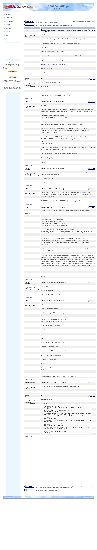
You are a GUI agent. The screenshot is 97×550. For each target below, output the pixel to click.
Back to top (28, 76)
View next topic (90, 21)
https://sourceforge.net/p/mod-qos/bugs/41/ (53, 51)
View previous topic (78, 21)
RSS (7, 35)
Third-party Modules (51, 22)
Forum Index (39, 22)
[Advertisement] (12, 51)
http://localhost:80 (57, 325)
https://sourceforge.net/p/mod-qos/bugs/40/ (53, 60)
